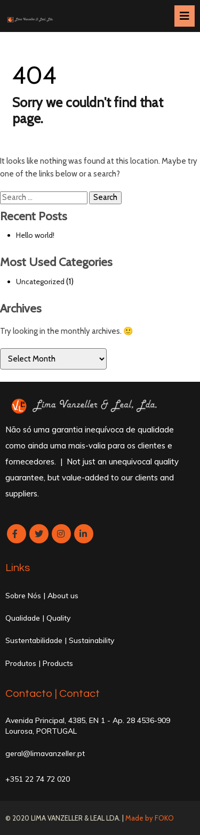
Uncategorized (40, 281)
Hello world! (35, 235)
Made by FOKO (149, 818)
